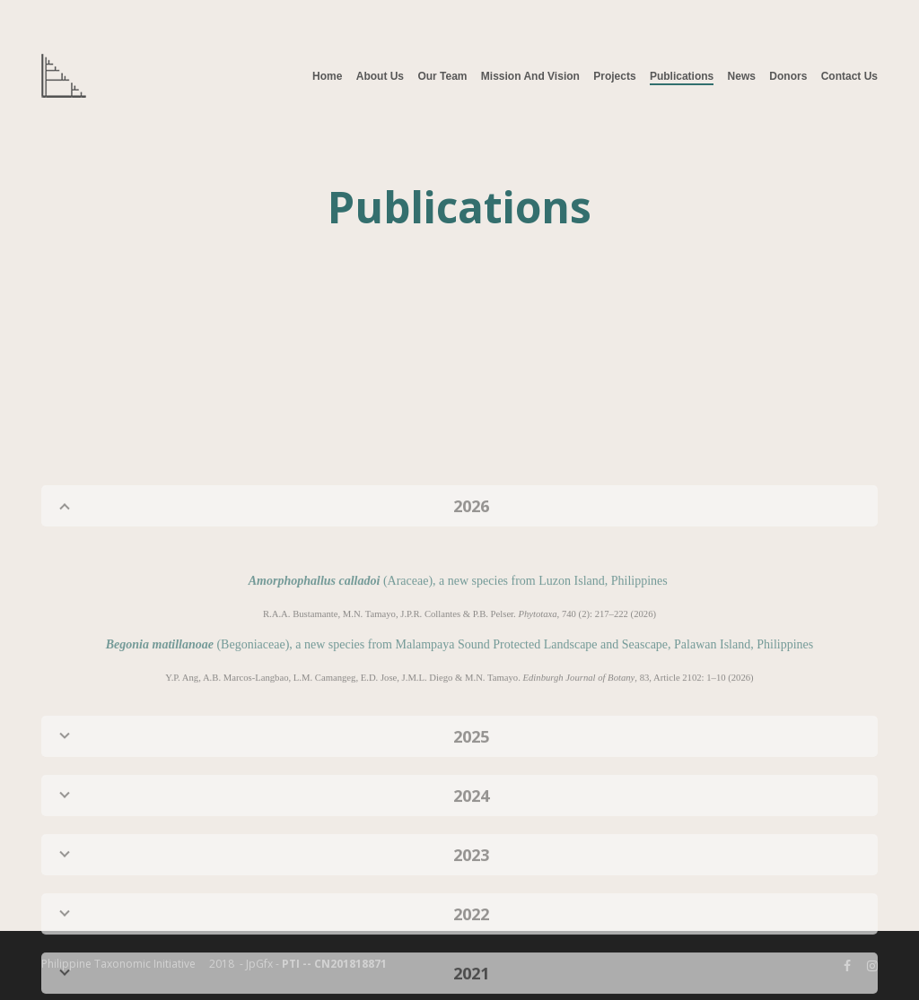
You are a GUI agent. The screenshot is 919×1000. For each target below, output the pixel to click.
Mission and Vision (530, 76)
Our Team (442, 76)
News (742, 76)
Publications (681, 76)
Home (327, 76)
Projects (614, 76)
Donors (788, 76)
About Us (380, 76)
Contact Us (849, 76)
